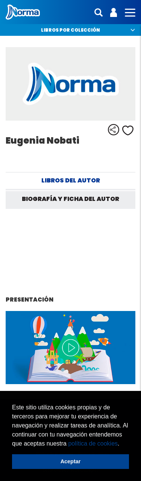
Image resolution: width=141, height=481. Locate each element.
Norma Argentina (23, 12)
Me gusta (127, 130)
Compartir (113, 129)
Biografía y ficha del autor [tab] (70, 199)
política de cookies (93, 443)
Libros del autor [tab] (70, 180)
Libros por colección (70, 30)
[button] (122, 444)
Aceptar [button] (71, 461)
